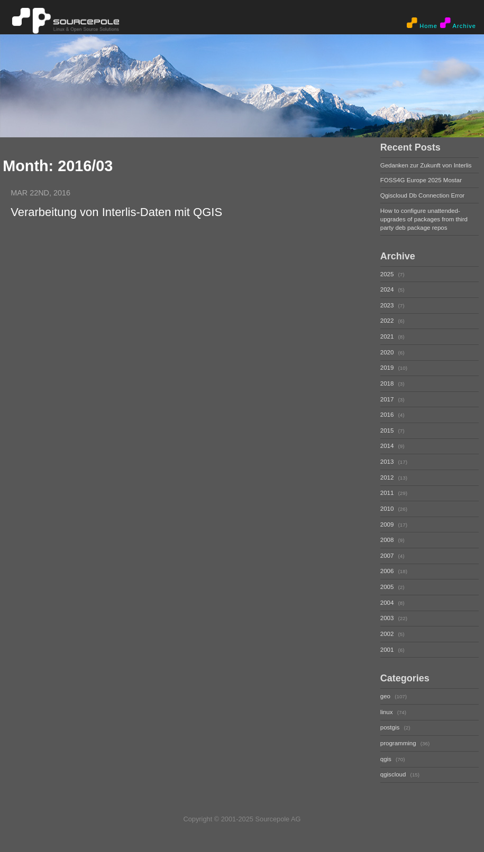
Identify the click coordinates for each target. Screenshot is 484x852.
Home (422, 23)
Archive (458, 23)
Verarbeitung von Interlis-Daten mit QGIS (116, 212)
